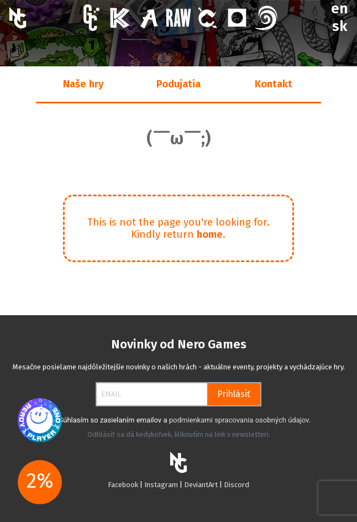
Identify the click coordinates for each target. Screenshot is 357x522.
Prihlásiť (233, 394)
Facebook (124, 485)
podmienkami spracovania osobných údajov (239, 420)
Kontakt (273, 84)
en (339, 8)
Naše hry (83, 84)
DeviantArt (201, 485)
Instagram (162, 485)
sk (339, 26)
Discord (236, 485)
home (210, 234)
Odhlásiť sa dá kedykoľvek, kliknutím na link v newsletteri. (178, 434)
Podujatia (178, 84)
